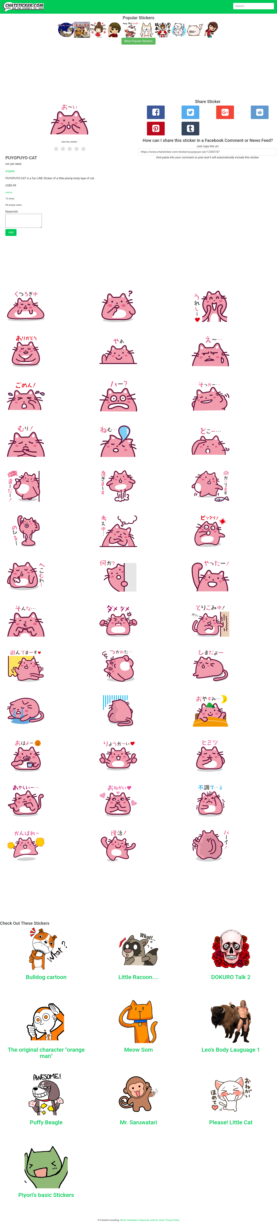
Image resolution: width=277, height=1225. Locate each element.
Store (161, 1220)
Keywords (144, 1220)
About (123, 1220)
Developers (132, 1220)
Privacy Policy (172, 1220)
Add (10, 232)
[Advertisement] (107, 74)
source (8, 192)
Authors (154, 1220)
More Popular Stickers (139, 41)
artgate (10, 171)
